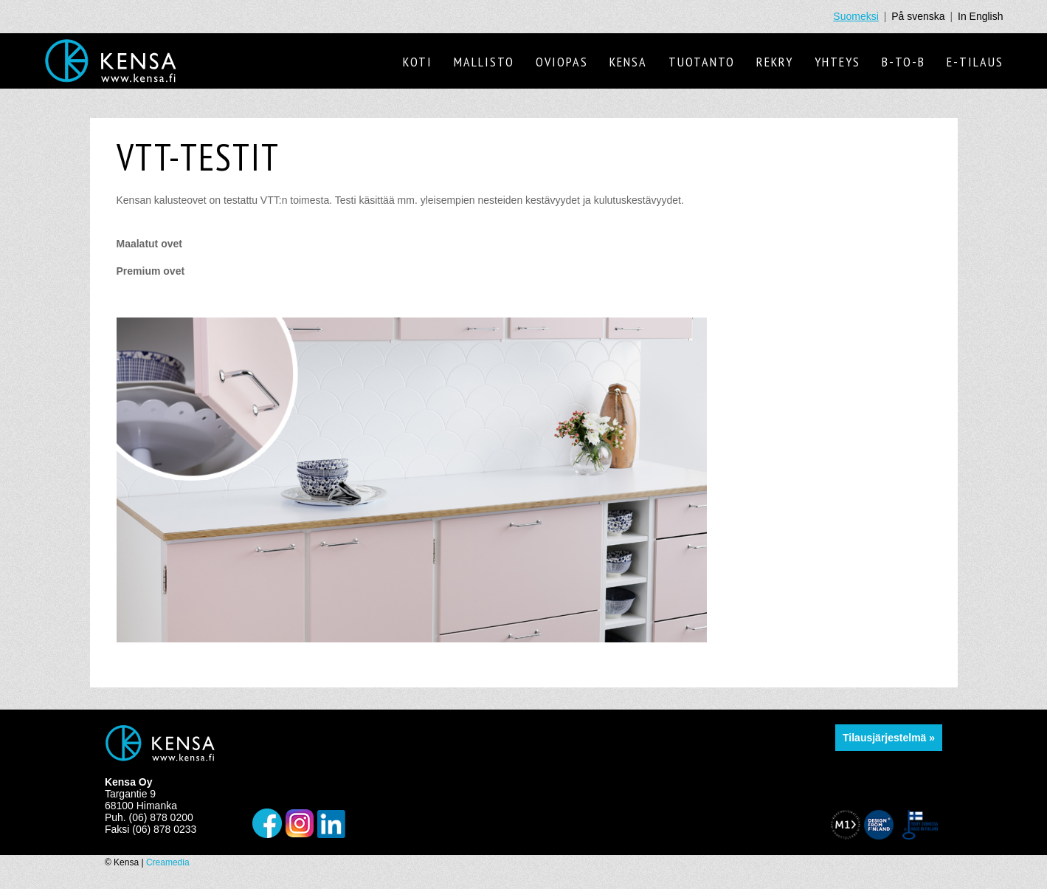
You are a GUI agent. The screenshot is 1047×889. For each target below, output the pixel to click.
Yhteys (837, 61)
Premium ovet (151, 271)
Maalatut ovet (149, 244)
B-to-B (903, 61)
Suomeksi (855, 16)
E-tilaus (975, 61)
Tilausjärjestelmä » (889, 738)
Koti (417, 61)
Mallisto (484, 61)
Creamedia (168, 862)
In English (980, 16)
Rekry (774, 61)
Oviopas (562, 61)
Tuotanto (701, 61)
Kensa (628, 61)
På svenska (917, 16)
